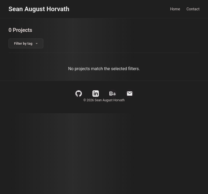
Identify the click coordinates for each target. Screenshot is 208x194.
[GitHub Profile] (78, 93)
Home (175, 9)
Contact (192, 9)
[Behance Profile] (112, 93)
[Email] (129, 93)
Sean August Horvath (39, 9)
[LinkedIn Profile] (95, 93)
